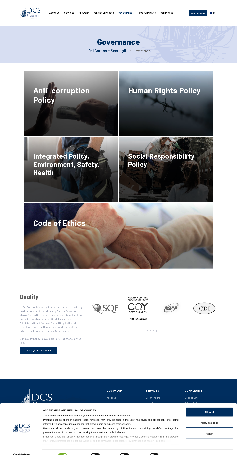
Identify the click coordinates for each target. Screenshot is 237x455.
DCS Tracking (198, 13)
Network (84, 13)
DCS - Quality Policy (38, 352)
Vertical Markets (104, 13)
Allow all (210, 404)
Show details (172, 448)
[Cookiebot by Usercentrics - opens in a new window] (21, 448)
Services (70, 13)
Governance (126, 13)
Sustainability (148, 13)
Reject (209, 426)
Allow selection (209, 415)
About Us (55, 13)
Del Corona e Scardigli (107, 50)
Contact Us (168, 13)
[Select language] (212, 13)
